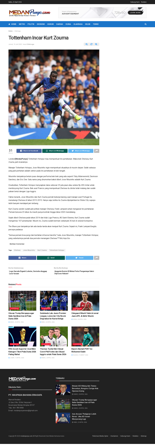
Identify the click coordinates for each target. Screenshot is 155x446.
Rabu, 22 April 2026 (47, 324)
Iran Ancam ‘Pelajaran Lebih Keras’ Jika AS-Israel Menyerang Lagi (84, 418)
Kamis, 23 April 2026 (16, 324)
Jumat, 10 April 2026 (16, 360)
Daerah (59, 24)
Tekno (96, 24)
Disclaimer (114, 438)
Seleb (87, 24)
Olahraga (78, 24)
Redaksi (144, 2)
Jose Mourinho (29, 250)
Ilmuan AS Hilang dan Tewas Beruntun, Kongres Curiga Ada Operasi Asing (85, 390)
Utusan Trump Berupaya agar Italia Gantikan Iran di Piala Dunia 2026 (21, 318)
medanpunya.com (26, 438)
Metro (22, 24)
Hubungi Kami (135, 2)
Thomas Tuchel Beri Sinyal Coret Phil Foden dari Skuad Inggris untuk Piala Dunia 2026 (53, 354)
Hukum (50, 24)
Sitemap (144, 438)
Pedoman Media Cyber (100, 438)
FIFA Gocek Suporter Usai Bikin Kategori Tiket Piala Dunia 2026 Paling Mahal (22, 354)
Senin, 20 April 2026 (78, 321)
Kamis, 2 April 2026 (47, 360)
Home (12, 24)
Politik (31, 24)
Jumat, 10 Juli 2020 (15, 44)
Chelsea (17, 250)
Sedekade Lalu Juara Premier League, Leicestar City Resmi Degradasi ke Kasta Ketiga (53, 318)
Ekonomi (41, 24)
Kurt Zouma (42, 250)
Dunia (68, 24)
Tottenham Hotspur (57, 250)
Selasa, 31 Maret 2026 (79, 357)
